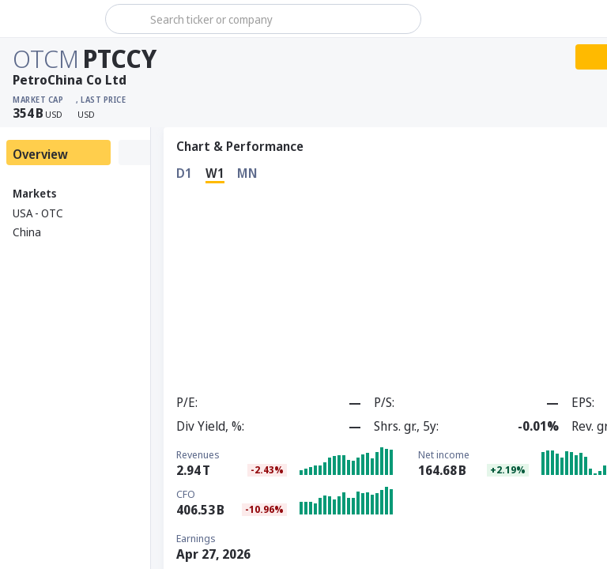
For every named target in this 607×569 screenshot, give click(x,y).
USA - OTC (38, 212)
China (27, 231)
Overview (40, 154)
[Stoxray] (51, 19)
